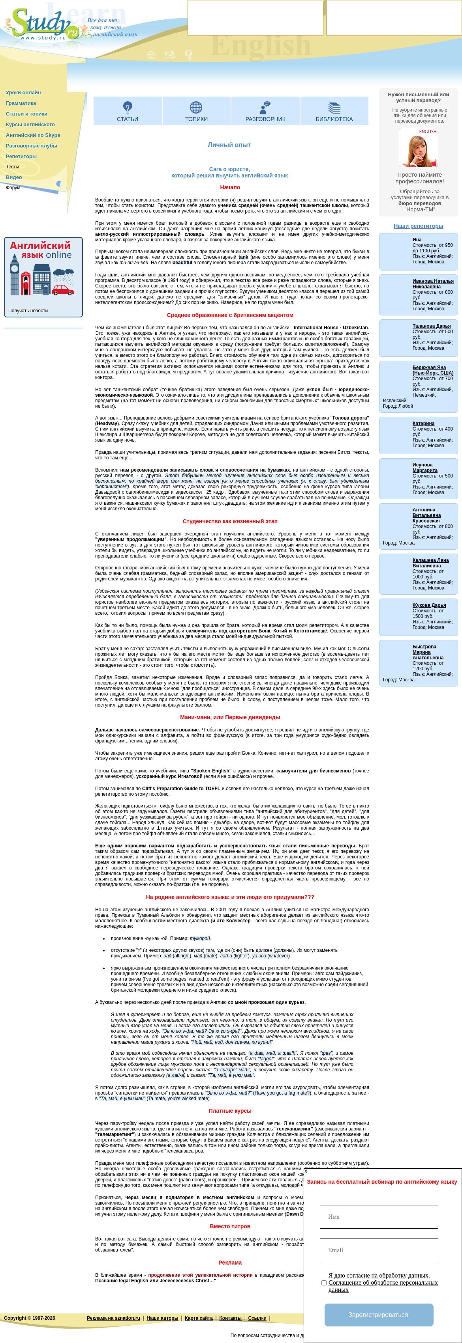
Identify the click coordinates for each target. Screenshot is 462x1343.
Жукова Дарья (429, 605)
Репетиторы (21, 156)
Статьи (127, 119)
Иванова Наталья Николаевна (433, 283)
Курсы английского (30, 124)
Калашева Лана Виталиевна (431, 563)
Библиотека (334, 119)
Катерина (423, 423)
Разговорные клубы (31, 146)
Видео (14, 177)
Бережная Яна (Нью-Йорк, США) (433, 370)
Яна (417, 239)
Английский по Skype (33, 135)
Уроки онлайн (23, 92)
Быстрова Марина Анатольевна (428, 652)
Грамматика (21, 103)
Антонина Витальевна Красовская (427, 515)
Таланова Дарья (432, 326)
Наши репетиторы (418, 226)
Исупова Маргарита (425, 467)
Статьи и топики (26, 114)
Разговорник (265, 119)
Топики (196, 119)
